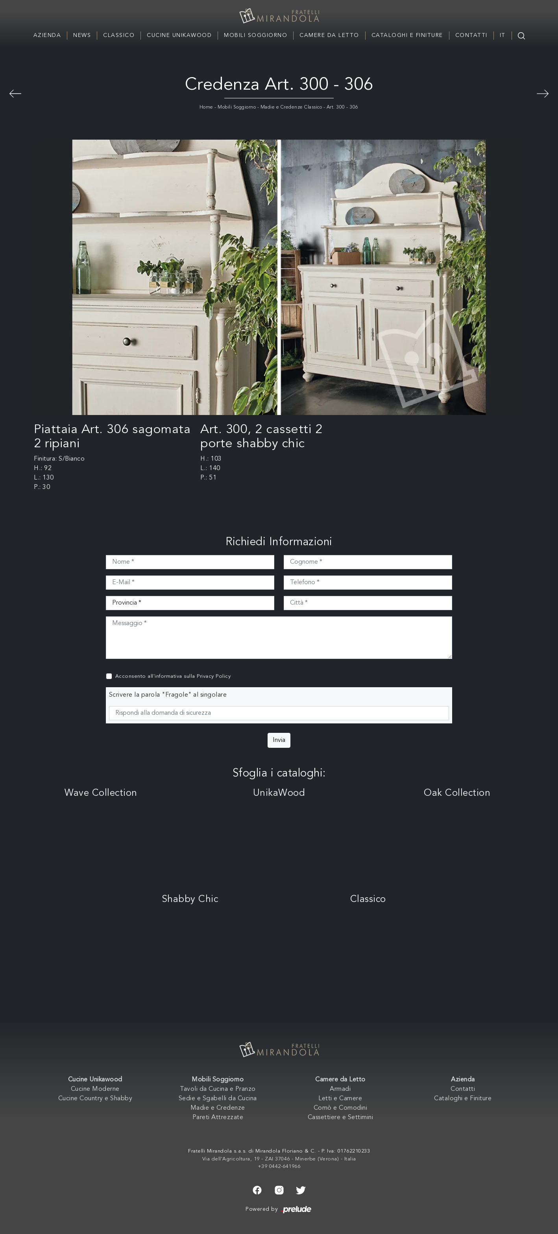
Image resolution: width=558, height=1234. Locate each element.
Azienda (47, 35)
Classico (119, 35)
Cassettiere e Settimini (340, 1117)
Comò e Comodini (341, 1108)
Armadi (340, 1089)
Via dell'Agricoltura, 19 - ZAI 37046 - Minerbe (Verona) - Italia (279, 1159)
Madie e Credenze (217, 1108)
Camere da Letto (329, 35)
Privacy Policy (214, 676)
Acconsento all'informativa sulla (173, 676)
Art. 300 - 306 (342, 107)
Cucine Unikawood (179, 35)
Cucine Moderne (95, 1089)
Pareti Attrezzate (218, 1117)
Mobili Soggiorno (255, 35)
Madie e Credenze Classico (291, 107)
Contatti (471, 35)
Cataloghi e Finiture (407, 35)
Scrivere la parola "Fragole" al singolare (168, 695)
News (82, 35)
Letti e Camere (340, 1099)
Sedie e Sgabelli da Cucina (218, 1099)
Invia (279, 740)
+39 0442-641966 (279, 1166)
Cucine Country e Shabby (95, 1099)
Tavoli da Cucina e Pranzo (218, 1089)
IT (503, 35)
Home (206, 107)
